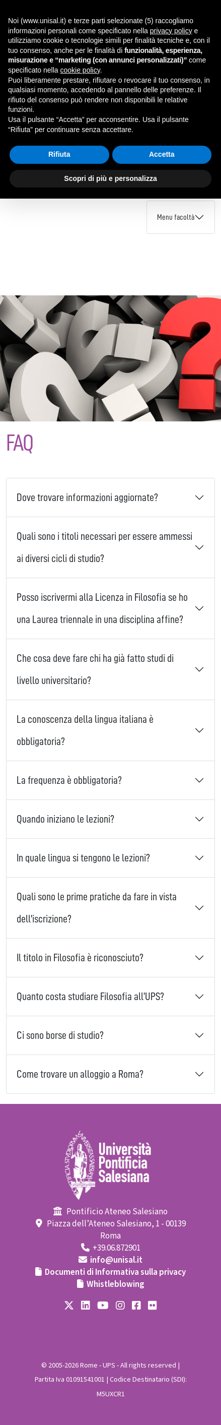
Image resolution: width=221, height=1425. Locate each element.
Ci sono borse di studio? (60, 1035)
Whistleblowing (115, 1284)
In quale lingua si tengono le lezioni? (83, 857)
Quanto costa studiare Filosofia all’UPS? (90, 996)
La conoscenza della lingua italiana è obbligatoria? (85, 730)
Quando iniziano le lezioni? (65, 819)
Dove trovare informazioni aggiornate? (87, 497)
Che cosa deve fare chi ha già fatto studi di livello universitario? (95, 669)
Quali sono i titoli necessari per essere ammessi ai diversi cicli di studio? (104, 547)
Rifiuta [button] (59, 154)
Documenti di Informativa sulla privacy (115, 1272)
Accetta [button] (162, 154)
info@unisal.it (116, 1260)
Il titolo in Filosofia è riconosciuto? (80, 957)
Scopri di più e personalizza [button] (110, 178)
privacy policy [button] (171, 31)
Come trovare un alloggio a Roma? (80, 1074)
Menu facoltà (175, 217)
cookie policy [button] (80, 70)
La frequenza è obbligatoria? (69, 780)
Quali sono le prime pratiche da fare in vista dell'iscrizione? (97, 907)
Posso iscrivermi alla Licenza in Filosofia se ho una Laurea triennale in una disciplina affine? (102, 608)
